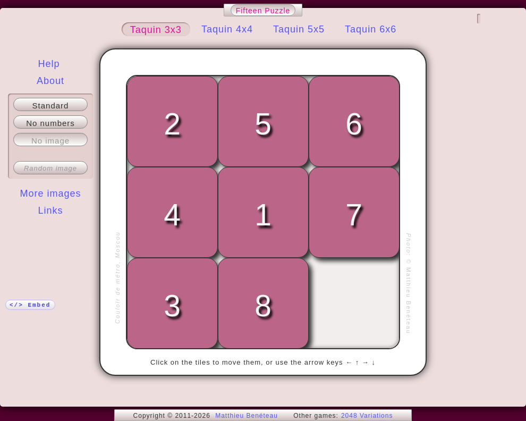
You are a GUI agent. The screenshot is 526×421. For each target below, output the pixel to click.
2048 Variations (367, 415)
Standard (50, 105)
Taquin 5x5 (299, 29)
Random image (50, 168)
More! (50, 231)
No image (50, 140)
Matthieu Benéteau (246, 415)
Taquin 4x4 (227, 29)
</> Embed (30, 305)
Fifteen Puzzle (263, 10)
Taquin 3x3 (156, 29)
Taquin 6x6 (370, 29)
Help (49, 63)
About (50, 80)
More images (50, 193)
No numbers (50, 123)
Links (50, 210)
